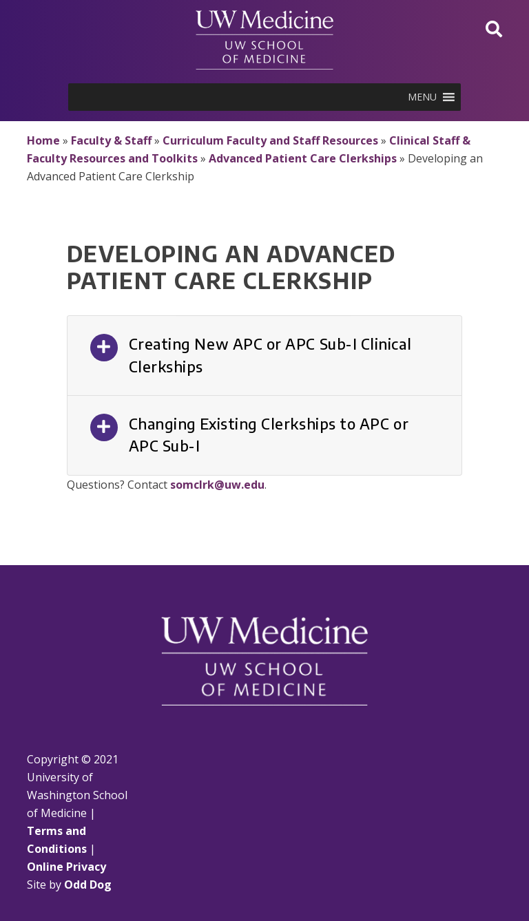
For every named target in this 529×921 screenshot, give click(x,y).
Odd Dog (88, 884)
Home (43, 140)
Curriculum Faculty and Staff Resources (270, 140)
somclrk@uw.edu (217, 484)
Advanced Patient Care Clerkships (303, 158)
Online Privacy (66, 866)
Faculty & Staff (111, 140)
